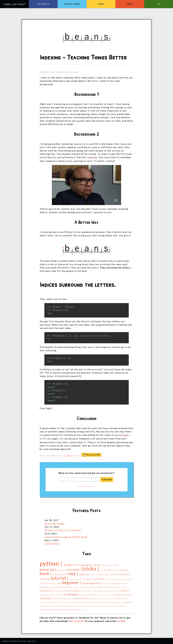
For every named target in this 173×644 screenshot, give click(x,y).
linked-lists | (93, 586)
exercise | (73, 578)
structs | (106, 605)
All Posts (43, 4)
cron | (89, 601)
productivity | (47, 590)
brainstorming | (116, 601)
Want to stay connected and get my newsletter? (86, 472)
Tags (101, 4)
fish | (110, 594)
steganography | (127, 601)
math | (56, 573)
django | (69, 563)
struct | (113, 586)
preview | (84, 590)
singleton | (117, 590)
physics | (94, 573)
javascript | (48, 568)
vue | (43, 578)
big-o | (85, 586)
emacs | (105, 564)
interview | (122, 582)
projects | (106, 601)
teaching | (63, 573)
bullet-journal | (97, 590)
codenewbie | (58, 590)
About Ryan (72, 4)
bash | (46, 572)
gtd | (90, 590)
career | (83, 605)
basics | (125, 589)
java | (101, 601)
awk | (85, 601)
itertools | (82, 594)
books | (53, 608)
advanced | (111, 597)
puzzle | (124, 569)
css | (131, 578)
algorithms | (87, 564)
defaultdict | (93, 597)
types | (80, 601)
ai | (110, 564)
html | (102, 578)
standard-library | (81, 597)
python (74, 455)
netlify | (89, 605)
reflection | (68, 590)
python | (52, 562)
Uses (130, 4)
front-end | (44, 582)
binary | (66, 601)
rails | (77, 564)
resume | (77, 605)
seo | (107, 578)
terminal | (52, 594)
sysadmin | (88, 578)
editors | (97, 564)
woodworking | (45, 608)
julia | (127, 597)
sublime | (116, 569)
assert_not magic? (14, 4)
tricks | (91, 567)
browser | (119, 586)
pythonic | (115, 573)
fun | (99, 573)
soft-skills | (74, 568)
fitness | (80, 578)
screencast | (105, 582)
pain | (69, 608)
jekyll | (82, 573)
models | (51, 605)
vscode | (104, 569)
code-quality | (76, 608)
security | (59, 594)
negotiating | (120, 597)
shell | (89, 594)
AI (158, 4)
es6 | (48, 578)
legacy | (63, 609)
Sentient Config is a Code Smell (62, 529)
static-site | (79, 586)
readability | (73, 601)
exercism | (56, 597)
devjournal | (69, 605)
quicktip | (95, 594)
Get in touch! (76, 620)
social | (112, 578)
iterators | (55, 601)
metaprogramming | (122, 578)
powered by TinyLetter (87, 485)
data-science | (108, 590)
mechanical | (121, 605)
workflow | (55, 586)
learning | (46, 597)
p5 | (60, 582)
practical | (43, 601)
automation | (96, 605)
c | (102, 605)
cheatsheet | (103, 594)
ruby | (73, 572)
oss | (73, 586)
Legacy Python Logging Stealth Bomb (65, 536)
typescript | (44, 605)
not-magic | (61, 569)
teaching (67, 455)
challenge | (64, 597)
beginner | (72, 581)
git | (88, 573)
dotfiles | (95, 601)
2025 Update (52, 542)
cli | (61, 601)
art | (114, 594)
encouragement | (91, 582)
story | (70, 597)
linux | (96, 578)
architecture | (60, 605)
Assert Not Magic (54, 522)
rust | (49, 601)
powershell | (44, 594)
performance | (45, 586)
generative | (102, 597)
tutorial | (60, 577)
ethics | (84, 608)
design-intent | (104, 586)
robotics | (113, 605)
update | (77, 590)
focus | (125, 586)
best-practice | (65, 586)
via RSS (121, 620)
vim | (110, 569)
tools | (117, 564)
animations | (53, 582)
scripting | (71, 593)
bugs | (58, 608)
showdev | (114, 582)
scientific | (106, 573)
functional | (125, 573)
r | (113, 564)
